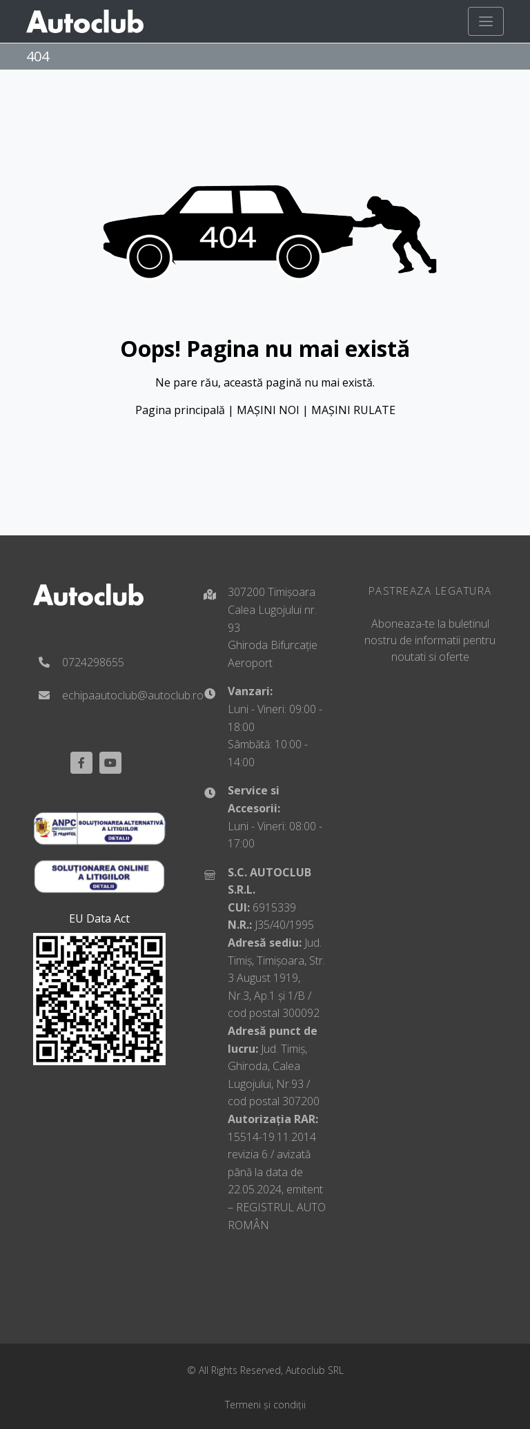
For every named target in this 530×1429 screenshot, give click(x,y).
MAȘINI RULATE (353, 410)
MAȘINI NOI (268, 410)
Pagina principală (180, 410)
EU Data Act (99, 918)
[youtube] (110, 763)
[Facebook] (81, 763)
